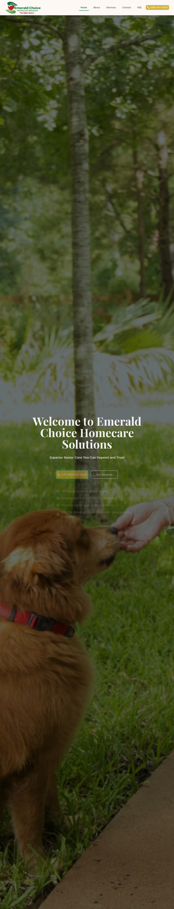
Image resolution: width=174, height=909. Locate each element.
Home (84, 7)
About (96, 7)
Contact (126, 7)
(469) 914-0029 (157, 7)
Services (111, 7)
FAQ (139, 7)
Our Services (104, 480)
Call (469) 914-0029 (72, 480)
